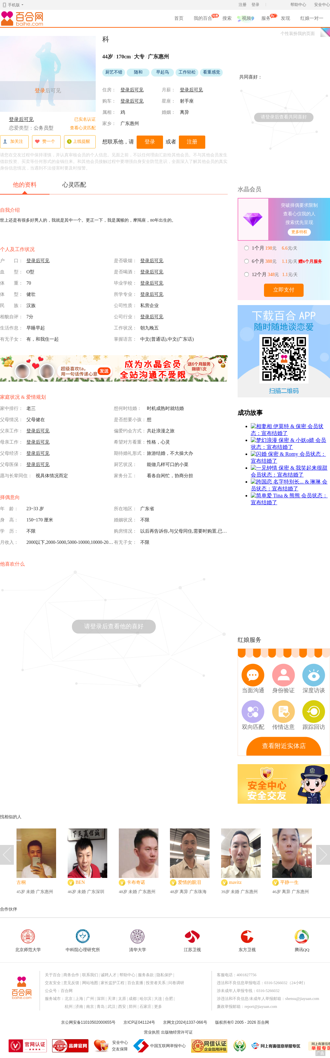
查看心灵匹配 (83, 127)
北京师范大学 (28, 940)
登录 (255, 4)
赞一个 (45, 141)
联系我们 (90, 975)
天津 (112, 998)
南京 (90, 1006)
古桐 (21, 882)
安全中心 (322, 4)
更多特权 (299, 232)
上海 (79, 998)
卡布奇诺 (136, 882)
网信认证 (209, 1046)
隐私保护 (164, 975)
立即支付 (283, 290)
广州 (90, 998)
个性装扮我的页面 (297, 33)
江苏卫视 (192, 940)
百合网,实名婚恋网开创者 (23, 18)
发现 (285, 18)
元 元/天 (275, 248)
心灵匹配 (74, 184)
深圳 (101, 998)
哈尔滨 (145, 998)
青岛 (101, 1006)
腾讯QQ (302, 940)
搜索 (227, 18)
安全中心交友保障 (120, 1045)
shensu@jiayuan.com (302, 998)
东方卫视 (247, 940)
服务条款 (146, 975)
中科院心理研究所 (83, 940)
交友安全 (53, 982)
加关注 (13, 141)
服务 (266, 19)
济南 (79, 1006)
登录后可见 (21, 119)
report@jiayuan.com (261, 1006)
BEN (80, 882)
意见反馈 (71, 982)
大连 (158, 998)
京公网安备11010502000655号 (88, 1022)
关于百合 (53, 975)
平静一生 (289, 882)
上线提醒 (78, 141)
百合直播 (135, 982)
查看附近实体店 (284, 745)
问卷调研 (176, 982)
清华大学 (137, 940)
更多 (158, 1006)
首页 (178, 18)
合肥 (169, 998)
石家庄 (145, 1006)
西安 (122, 1006)
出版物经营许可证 (177, 1032)
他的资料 (25, 187)
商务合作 (71, 975)
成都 (133, 998)
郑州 (133, 1006)
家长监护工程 (112, 982)
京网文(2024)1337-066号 (185, 1022)
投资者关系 (156, 982)
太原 (122, 998)
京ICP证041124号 (139, 1022)
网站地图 (90, 982)
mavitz (235, 882)
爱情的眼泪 (189, 882)
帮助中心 (298, 4)
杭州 (69, 1006)
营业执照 (152, 1032)
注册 (243, 4)
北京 (69, 998)
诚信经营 (239, 1045)
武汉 (112, 1006)
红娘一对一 (311, 18)
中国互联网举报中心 (168, 1045)
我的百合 (203, 19)
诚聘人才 (108, 975)
